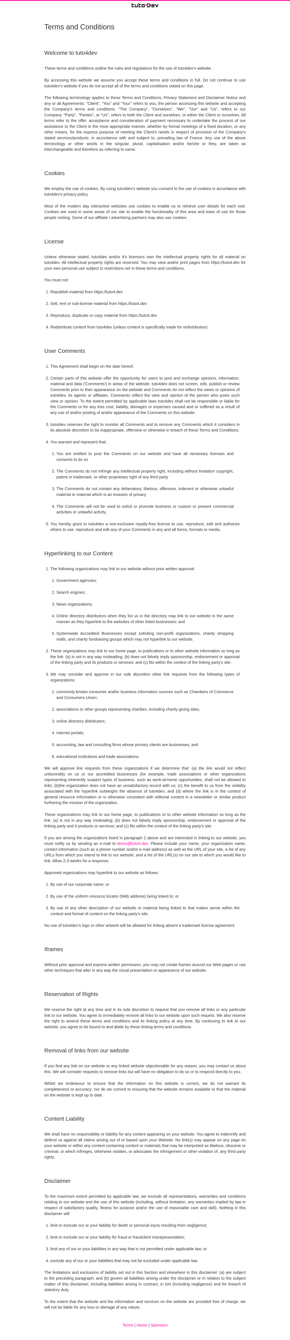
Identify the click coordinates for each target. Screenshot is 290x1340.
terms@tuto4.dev (132, 843)
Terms (127, 1325)
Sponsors (159, 1325)
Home (142, 1325)
